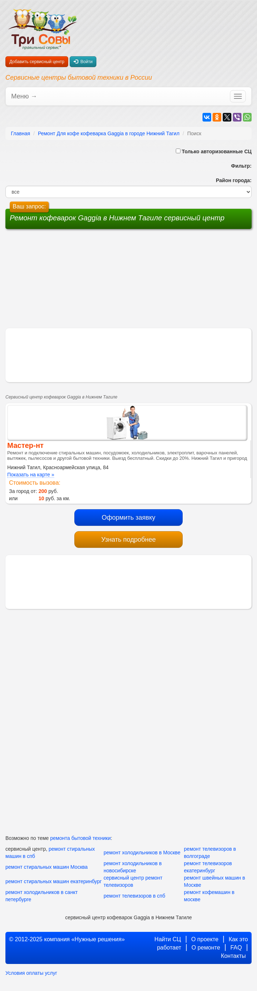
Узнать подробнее (128, 539)
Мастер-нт (25, 445)
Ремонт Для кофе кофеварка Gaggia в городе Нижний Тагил (108, 133)
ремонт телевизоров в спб (134, 896)
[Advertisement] (73, 281)
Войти (83, 61)
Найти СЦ (167, 939)
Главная (20, 133)
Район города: (232, 180)
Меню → (24, 96)
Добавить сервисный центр (36, 61)
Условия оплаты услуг (31, 973)
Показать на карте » (30, 474)
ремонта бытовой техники (80, 838)
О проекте (204, 939)
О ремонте (205, 947)
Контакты (233, 956)
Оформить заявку (129, 517)
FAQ (236, 947)
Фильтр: (239, 166)
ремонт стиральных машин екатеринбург (53, 881)
